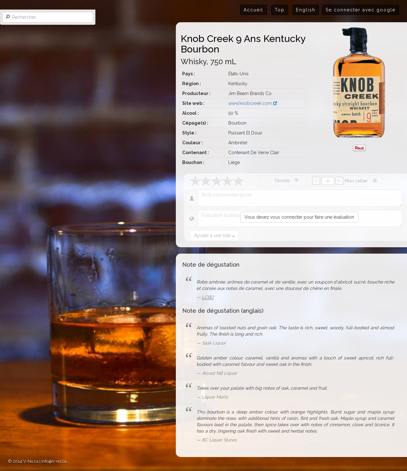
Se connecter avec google (361, 9)
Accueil (253, 9)
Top (280, 9)
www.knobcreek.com (252, 103)
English (305, 9)
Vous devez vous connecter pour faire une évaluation (299, 217)
